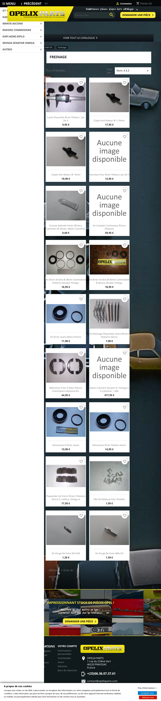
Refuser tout (148, 697)
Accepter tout (147, 692)
